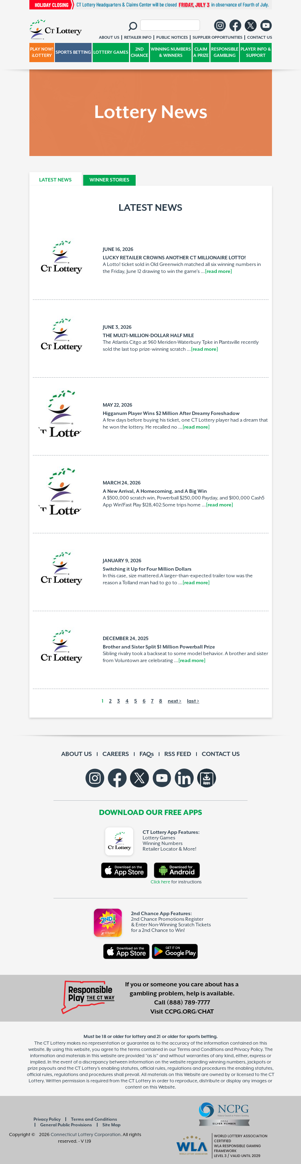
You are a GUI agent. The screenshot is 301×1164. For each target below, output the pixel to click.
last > (193, 701)
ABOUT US (76, 754)
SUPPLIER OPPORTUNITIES (217, 37)
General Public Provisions (66, 1125)
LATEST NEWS (55, 180)
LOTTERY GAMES (110, 52)
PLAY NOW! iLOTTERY (41, 52)
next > (174, 701)
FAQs (146, 754)
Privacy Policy (47, 1119)
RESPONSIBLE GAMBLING (224, 52)
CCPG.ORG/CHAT (189, 1011)
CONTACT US (221, 754)
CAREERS (115, 754)
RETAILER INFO (137, 37)
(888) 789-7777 (188, 1002)
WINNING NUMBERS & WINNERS (171, 52)
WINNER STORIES (109, 180)
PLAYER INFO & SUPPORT (256, 52)
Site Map (111, 1125)
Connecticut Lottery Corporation (86, 1134)
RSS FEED (177, 754)
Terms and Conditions (94, 1119)
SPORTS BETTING (73, 52)
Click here (160, 882)
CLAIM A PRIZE (201, 52)
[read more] (218, 271)
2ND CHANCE (139, 52)
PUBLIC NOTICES (172, 37)
